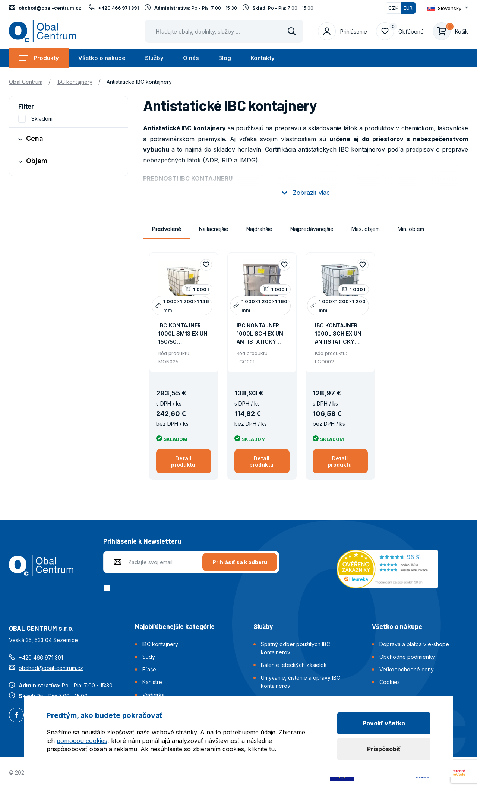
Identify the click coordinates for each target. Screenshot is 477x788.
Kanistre (152, 682)
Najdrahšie (259, 229)
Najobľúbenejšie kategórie (175, 626)
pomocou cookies (82, 740)
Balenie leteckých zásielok (294, 665)
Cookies (389, 682)
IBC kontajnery (74, 82)
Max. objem (365, 229)
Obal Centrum (25, 82)
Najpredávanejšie (312, 229)
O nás (191, 57)
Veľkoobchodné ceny (406, 669)
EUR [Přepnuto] (408, 8)
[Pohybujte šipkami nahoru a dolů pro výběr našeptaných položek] (224, 31)
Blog (224, 57)
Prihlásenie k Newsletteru (142, 541)
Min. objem (411, 229)
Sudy (148, 657)
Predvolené (166, 229)
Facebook (16, 715)
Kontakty (262, 57)
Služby (154, 57)
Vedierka (153, 695)
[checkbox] (108, 588)
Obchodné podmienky (407, 657)
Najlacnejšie (213, 229)
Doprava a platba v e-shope (414, 644)
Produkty (39, 57)
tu (272, 749)
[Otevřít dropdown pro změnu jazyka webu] (447, 8)
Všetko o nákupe (102, 57)
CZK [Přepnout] (393, 8)
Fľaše (149, 669)
